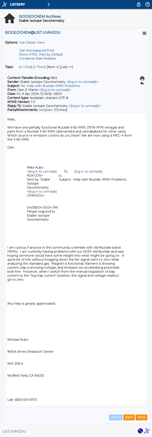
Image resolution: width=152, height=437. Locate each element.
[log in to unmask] (82, 82)
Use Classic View (32, 42)
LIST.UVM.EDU (14, 431)
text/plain (46, 110)
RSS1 (129, 417)
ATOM (116, 417)
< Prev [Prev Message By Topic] (39, 67)
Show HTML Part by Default (41, 54)
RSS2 (141, 417)
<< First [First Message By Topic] (25, 67)
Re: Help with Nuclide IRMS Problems (50, 86)
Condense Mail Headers (37, 58)
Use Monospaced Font (36, 50)
